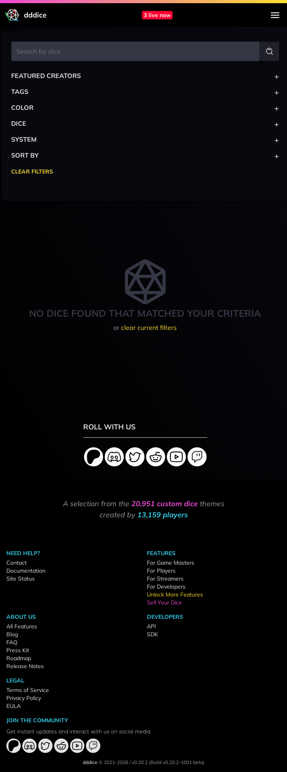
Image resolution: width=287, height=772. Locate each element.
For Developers (166, 586)
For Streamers (165, 578)
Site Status (20, 578)
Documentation (25, 570)
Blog (12, 634)
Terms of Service (27, 690)
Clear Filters (32, 171)
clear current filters (149, 327)
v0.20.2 (140, 762)
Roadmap (18, 658)
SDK (152, 634)
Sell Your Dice (164, 602)
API (151, 626)
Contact (16, 562)
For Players (161, 570)
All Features (21, 626)
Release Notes (25, 666)
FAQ (12, 642)
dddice (90, 762)
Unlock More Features (175, 594)
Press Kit (17, 650)
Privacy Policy (23, 698)
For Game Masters (170, 562)
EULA (13, 706)
